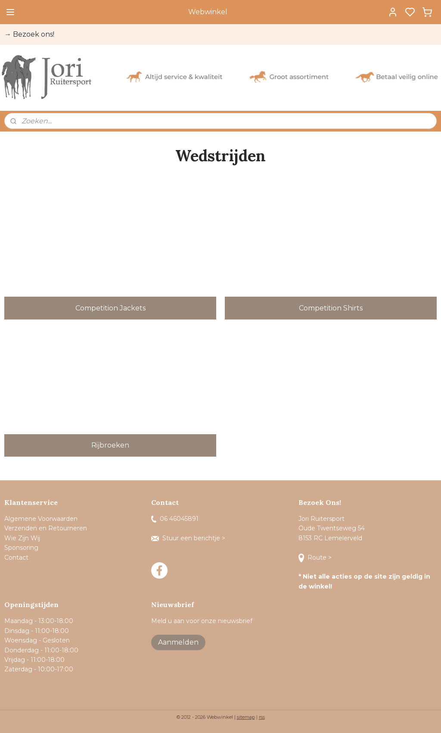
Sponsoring (21, 547)
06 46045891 (175, 519)
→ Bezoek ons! (29, 34)
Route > (315, 557)
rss (262, 717)
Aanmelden (178, 642)
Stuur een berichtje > (189, 538)
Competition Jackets (110, 308)
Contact (17, 557)
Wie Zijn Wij (22, 538)
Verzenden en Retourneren (45, 528)
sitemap (246, 717)
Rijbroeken (110, 445)
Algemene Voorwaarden (41, 519)
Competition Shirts (331, 308)
